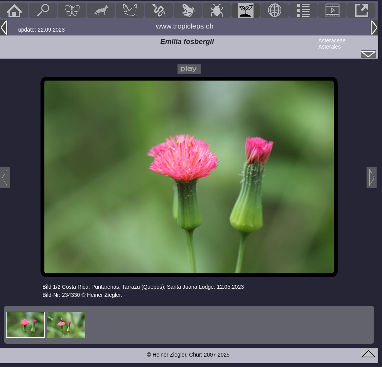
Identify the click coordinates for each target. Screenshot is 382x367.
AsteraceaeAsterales (332, 43)
